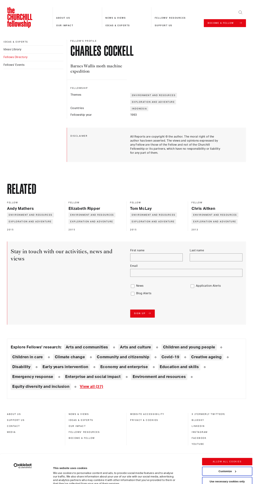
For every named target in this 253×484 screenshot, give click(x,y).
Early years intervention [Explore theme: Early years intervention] (65, 367)
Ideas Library (12, 49)
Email (134, 266)
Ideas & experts (117, 25)
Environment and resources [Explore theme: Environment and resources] (159, 377)
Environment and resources (154, 95)
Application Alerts (208, 285)
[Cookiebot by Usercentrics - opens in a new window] (22, 436)
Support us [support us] (16, 420)
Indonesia (139, 109)
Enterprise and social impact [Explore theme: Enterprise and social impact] (93, 377)
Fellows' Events (14, 64)
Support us (163, 25)
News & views (115, 18)
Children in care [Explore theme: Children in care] (27, 357)
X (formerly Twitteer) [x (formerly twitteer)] (208, 414)
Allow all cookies (227, 432)
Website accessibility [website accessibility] (147, 414)
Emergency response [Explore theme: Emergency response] (32, 377)
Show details (58, 470)
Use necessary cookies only (227, 452)
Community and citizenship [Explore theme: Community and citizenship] (123, 357)
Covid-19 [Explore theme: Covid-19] (170, 357)
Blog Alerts (143, 293)
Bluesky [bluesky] (198, 420)
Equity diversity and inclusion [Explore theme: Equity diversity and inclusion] (40, 387)
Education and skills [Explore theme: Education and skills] (179, 367)
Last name (197, 250)
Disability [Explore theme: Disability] (21, 367)
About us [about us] (14, 414)
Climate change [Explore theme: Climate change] (70, 357)
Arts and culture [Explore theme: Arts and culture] (135, 347)
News (140, 285)
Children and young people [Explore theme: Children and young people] (189, 347)
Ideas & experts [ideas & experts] (16, 42)
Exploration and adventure (153, 102)
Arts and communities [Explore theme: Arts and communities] (87, 347)
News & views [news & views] (79, 414)
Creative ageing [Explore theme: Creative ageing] (206, 357)
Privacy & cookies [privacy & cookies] (144, 420)
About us (63, 18)
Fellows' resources (170, 18)
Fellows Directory (15, 57)
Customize (227, 441)
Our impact (64, 25)
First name (137, 250)
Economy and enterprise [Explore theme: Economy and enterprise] (124, 367)
